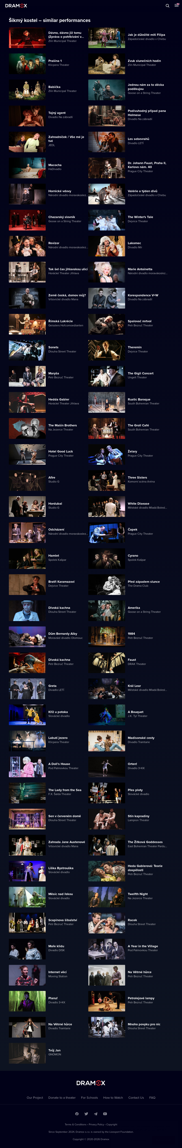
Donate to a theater (62, 1097)
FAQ (152, 1097)
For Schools (89, 1097)
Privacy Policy (96, 1124)
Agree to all (163, 1137)
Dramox (16, 5)
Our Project (35, 1097)
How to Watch (113, 1097)
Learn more (138, 1137)
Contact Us (136, 1097)
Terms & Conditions (75, 1124)
